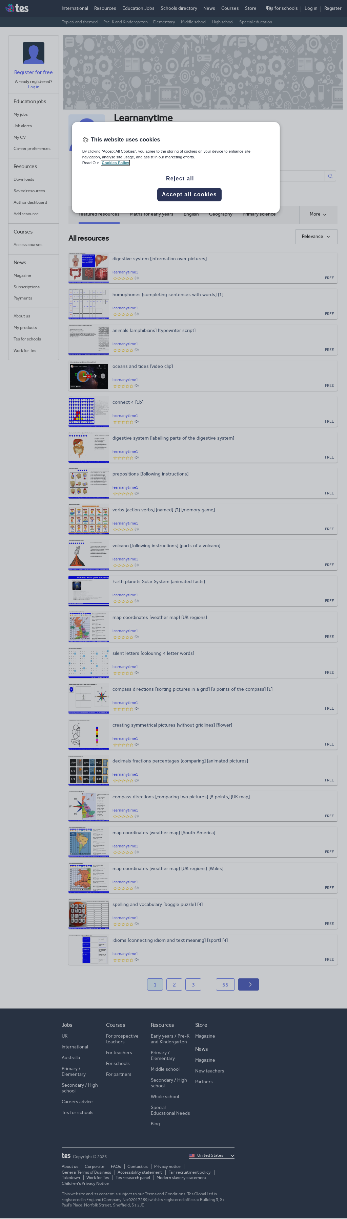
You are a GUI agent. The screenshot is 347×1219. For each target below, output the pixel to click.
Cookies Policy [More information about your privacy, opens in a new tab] (115, 163)
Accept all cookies (189, 194)
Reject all (180, 178)
